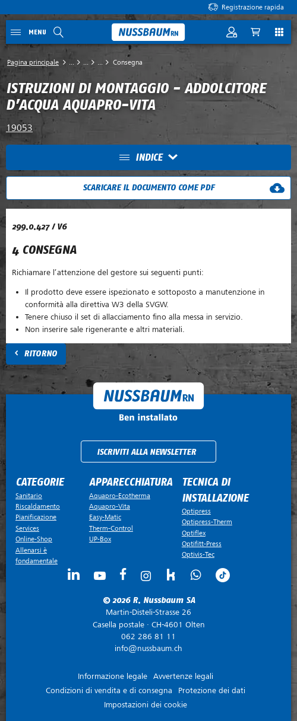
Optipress (196, 511)
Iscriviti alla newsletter (146, 452)
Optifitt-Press (202, 544)
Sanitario (28, 496)
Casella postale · (148, 618)
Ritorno (40, 354)
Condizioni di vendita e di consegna (109, 690)
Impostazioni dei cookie (145, 705)
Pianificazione (35, 517)
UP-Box (100, 539)
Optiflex (194, 533)
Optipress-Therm (207, 522)
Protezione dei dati (211, 690)
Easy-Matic (105, 517)
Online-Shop (33, 539)
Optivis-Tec (198, 554)
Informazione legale (112, 676)
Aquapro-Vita (109, 506)
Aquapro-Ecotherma (119, 496)
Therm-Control (111, 528)
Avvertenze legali (183, 676)
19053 (19, 128)
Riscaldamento (37, 506)
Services (27, 528)
